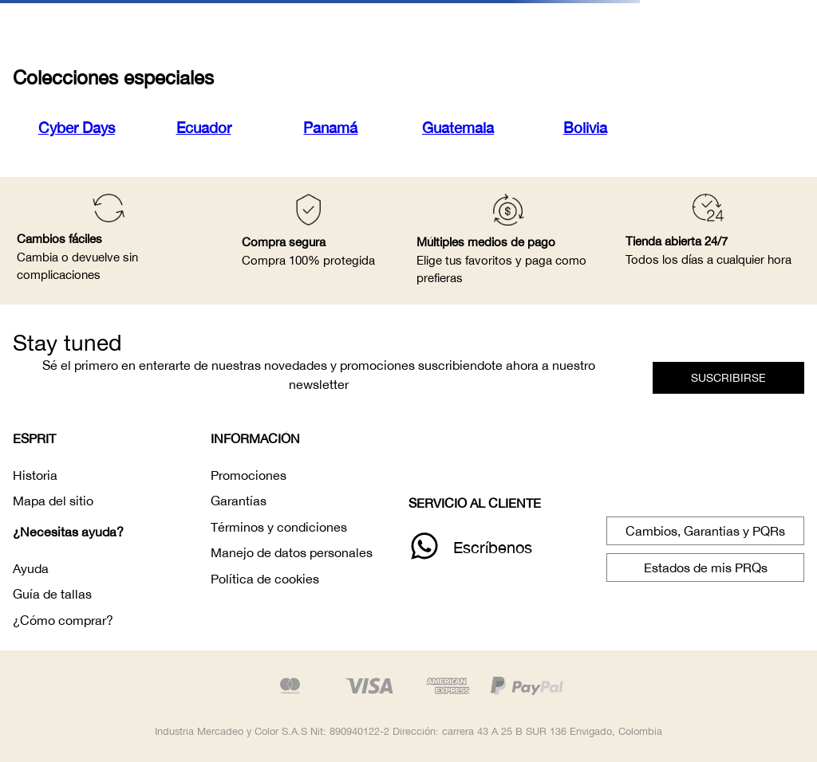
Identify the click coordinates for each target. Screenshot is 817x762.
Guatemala (458, 127)
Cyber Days (76, 127)
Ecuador (203, 127)
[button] (728, 378)
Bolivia (585, 127)
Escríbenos (492, 547)
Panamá (330, 127)
